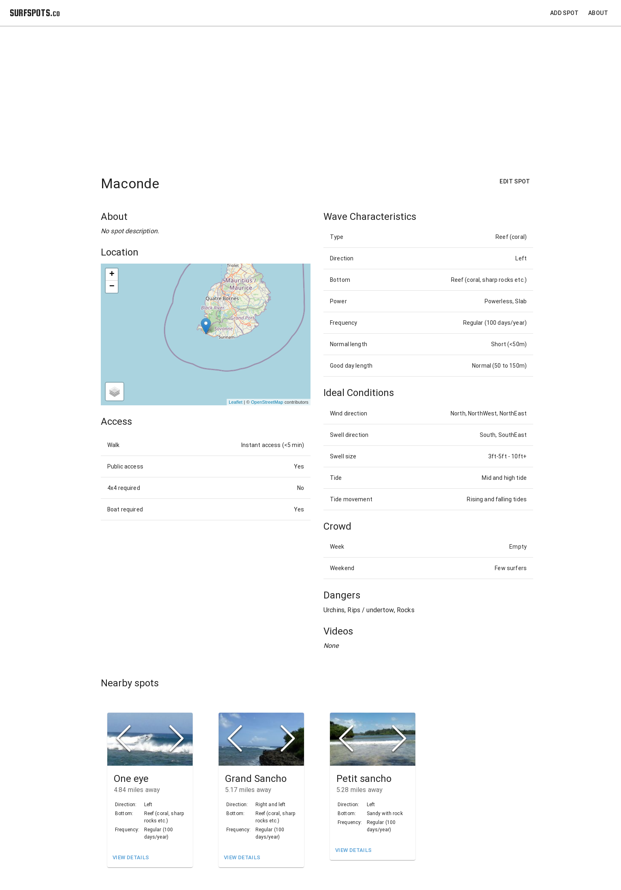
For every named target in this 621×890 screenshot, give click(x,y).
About (598, 13)
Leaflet (235, 402)
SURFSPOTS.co (35, 12)
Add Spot (564, 13)
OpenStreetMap (267, 402)
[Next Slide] (176, 739)
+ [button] (112, 274)
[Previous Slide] (123, 739)
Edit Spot (514, 181)
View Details (131, 858)
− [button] (112, 287)
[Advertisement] (317, 96)
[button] (150, 739)
